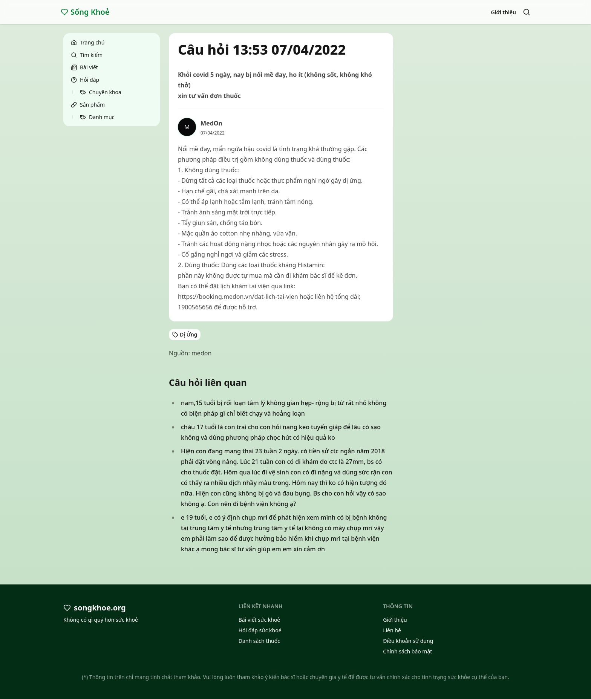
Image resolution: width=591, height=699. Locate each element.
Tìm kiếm (87, 54)
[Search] (526, 12)
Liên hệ (392, 630)
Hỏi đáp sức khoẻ (260, 630)
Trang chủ (87, 42)
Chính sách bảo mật (407, 651)
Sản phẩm (88, 104)
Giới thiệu (503, 12)
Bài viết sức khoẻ (259, 619)
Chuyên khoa (100, 92)
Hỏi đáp (85, 79)
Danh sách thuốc (259, 640)
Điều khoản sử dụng (408, 640)
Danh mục (97, 117)
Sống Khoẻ (85, 12)
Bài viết (84, 67)
